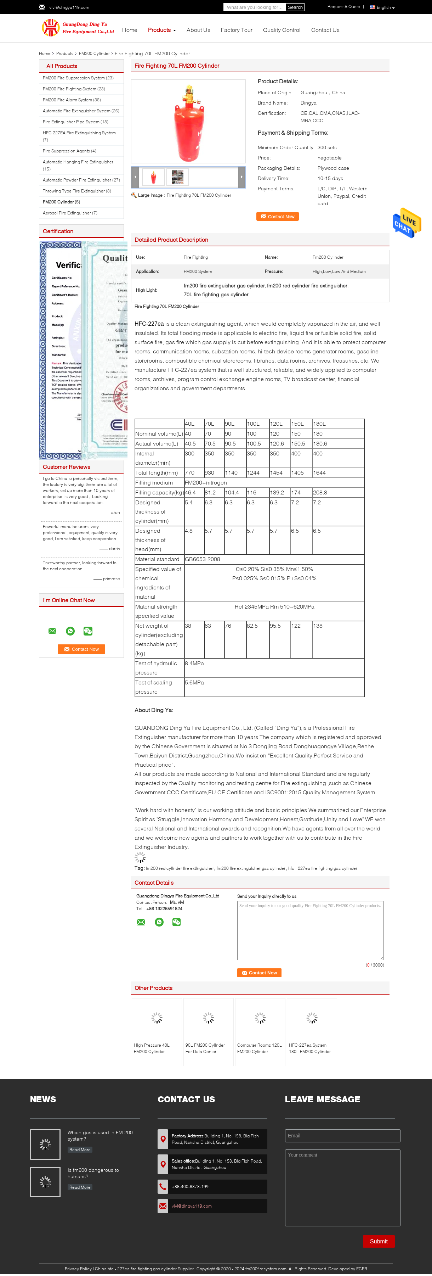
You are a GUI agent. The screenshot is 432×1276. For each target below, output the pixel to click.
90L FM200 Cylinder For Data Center (205, 1048)
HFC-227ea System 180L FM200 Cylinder (310, 1048)
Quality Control (282, 29)
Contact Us (325, 29)
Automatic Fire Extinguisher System (76, 110)
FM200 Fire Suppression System (74, 77)
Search (295, 7)
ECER (361, 1268)
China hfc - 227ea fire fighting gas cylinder (136, 1268)
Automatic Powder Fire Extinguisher (77, 180)
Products (159, 29)
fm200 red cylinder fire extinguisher (180, 868)
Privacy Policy (78, 1268)
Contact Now (281, 216)
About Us (198, 29)
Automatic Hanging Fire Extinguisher (78, 161)
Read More (80, 1149)
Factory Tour (236, 29)
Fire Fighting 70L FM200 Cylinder (199, 195)
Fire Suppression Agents (66, 150)
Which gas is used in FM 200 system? (100, 1135)
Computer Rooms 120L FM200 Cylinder (259, 1048)
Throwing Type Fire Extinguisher (74, 191)
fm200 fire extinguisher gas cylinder (251, 868)
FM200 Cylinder (94, 53)
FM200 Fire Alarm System (67, 99)
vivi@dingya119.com (69, 7)
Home (129, 29)
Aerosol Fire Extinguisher (67, 213)
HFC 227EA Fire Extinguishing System (79, 132)
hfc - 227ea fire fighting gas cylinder (322, 868)
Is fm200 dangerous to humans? (93, 1173)
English (386, 7)
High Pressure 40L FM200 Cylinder (152, 1048)
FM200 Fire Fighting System (69, 88)
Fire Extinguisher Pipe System (71, 121)
